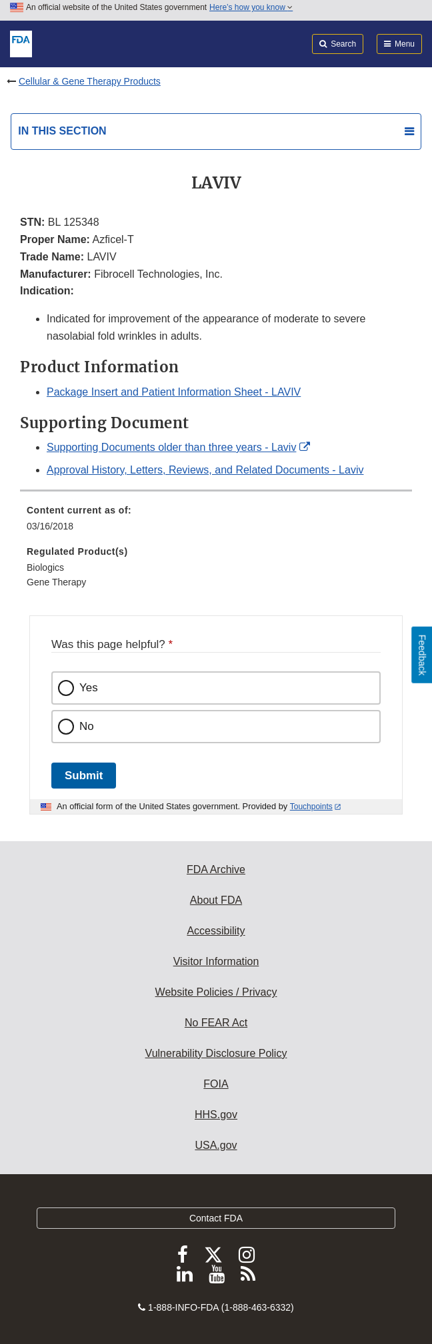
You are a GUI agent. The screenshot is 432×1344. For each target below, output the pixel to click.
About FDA (216, 900)
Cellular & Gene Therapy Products (90, 81)
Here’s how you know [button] (251, 7)
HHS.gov (216, 1114)
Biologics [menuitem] (45, 567)
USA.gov (216, 1145)
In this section (62, 131)
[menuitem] (216, 523)
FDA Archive (216, 869)
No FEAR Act (216, 1022)
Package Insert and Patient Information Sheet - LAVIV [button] (174, 392)
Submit (84, 775)
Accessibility (216, 930)
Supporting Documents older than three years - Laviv (171, 447)
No (86, 726)
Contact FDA (216, 1218)
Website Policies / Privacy (216, 992)
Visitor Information (216, 961)
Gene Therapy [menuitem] (56, 582)
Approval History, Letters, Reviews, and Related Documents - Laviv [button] (205, 470)
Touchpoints (311, 806)
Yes (88, 687)
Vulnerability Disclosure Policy (216, 1053)
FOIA (215, 1084)
